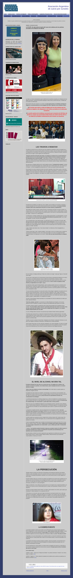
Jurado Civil (59, 16)
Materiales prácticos (16, 16)
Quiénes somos (11, 14)
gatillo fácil (38, 566)
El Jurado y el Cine (52, 16)
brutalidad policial (33, 566)
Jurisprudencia (7, 16)
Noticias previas (64, 570)
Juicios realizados (25, 16)
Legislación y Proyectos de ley (46, 14)
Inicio (5, 14)
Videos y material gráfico (33, 14)
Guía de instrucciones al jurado (60, 14)
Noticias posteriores (30, 570)
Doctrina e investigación (21, 14)
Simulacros (33, 16)
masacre (47, 566)
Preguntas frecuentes (42, 16)
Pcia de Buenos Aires (53, 566)
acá (34, 554)
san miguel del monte (60, 566)
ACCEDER (19, 43)
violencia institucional (30, 567)
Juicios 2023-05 (43, 566)
